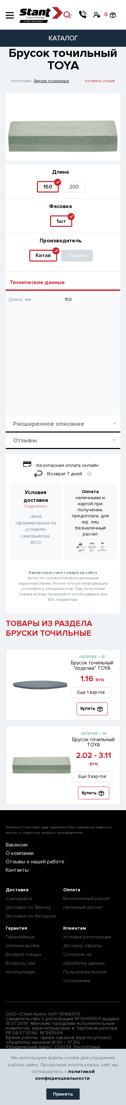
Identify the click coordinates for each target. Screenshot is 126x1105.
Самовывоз (19, 898)
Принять (63, 1094)
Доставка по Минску (28, 907)
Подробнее (35, 506)
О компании (20, 853)
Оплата (71, 890)
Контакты (17, 870)
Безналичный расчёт (86, 898)
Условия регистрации (87, 937)
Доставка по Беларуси (31, 916)
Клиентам (74, 928)
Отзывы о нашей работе (35, 861)
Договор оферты (82, 945)
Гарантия (16, 928)
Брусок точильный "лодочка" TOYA (92, 665)
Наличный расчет (82, 907)
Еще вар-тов (91, 692)
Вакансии (17, 844)
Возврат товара (23, 954)
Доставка (17, 890)
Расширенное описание (64, 423)
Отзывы (64, 440)
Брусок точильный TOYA (93, 742)
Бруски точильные (51, 80)
